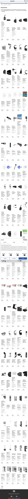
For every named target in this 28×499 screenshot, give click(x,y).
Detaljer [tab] (14, 242)
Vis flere (2, 488)
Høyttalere (9, 4)
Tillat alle (23, 258)
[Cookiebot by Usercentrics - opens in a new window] (23, 240)
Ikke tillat (5, 258)
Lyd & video (5, 4)
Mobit (2, 4)
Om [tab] (23, 242)
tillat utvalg (14, 258)
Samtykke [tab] (4, 242)
